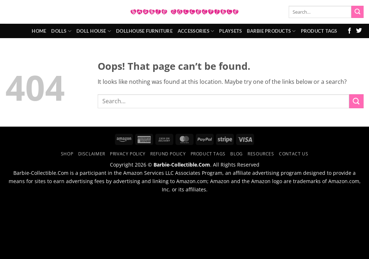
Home (39, 31)
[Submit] (357, 12)
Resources (261, 154)
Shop (67, 154)
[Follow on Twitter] (359, 31)
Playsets (230, 31)
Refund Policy (168, 154)
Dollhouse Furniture (144, 31)
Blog (236, 154)
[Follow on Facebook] (349, 31)
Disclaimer (91, 154)
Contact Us (293, 154)
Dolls (61, 31)
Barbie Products (271, 31)
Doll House (93, 31)
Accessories (196, 31)
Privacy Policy (128, 154)
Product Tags (319, 31)
